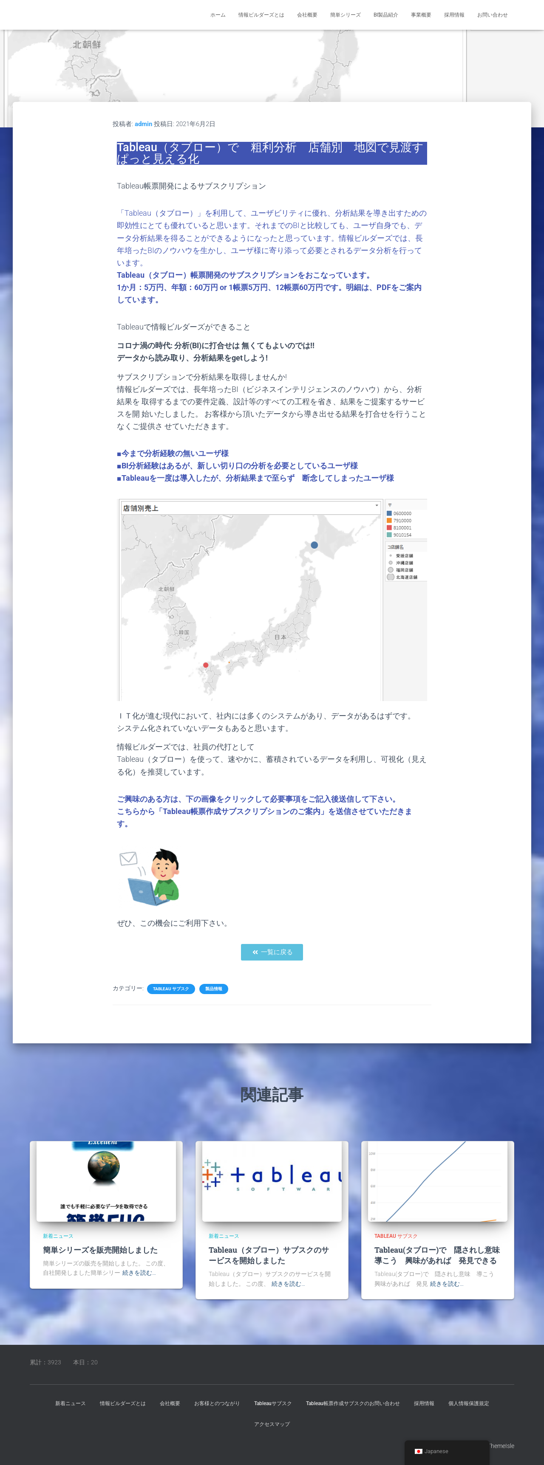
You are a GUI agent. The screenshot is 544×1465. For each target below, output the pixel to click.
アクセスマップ (272, 1424)
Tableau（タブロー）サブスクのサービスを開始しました (269, 1255)
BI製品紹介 (386, 15)
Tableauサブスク (273, 1403)
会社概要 (307, 15)
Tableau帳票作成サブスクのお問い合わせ (353, 1403)
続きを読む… (139, 1272)
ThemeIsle (500, 1445)
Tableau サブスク (171, 988)
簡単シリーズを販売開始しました (100, 1250)
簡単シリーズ (345, 15)
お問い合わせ (492, 15)
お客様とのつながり (217, 1403)
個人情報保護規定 (468, 1403)
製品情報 (213, 988)
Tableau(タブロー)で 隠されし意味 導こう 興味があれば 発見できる (440, 1255)
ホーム (218, 15)
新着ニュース (58, 1236)
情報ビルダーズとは (261, 15)
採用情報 (454, 15)
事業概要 (421, 15)
